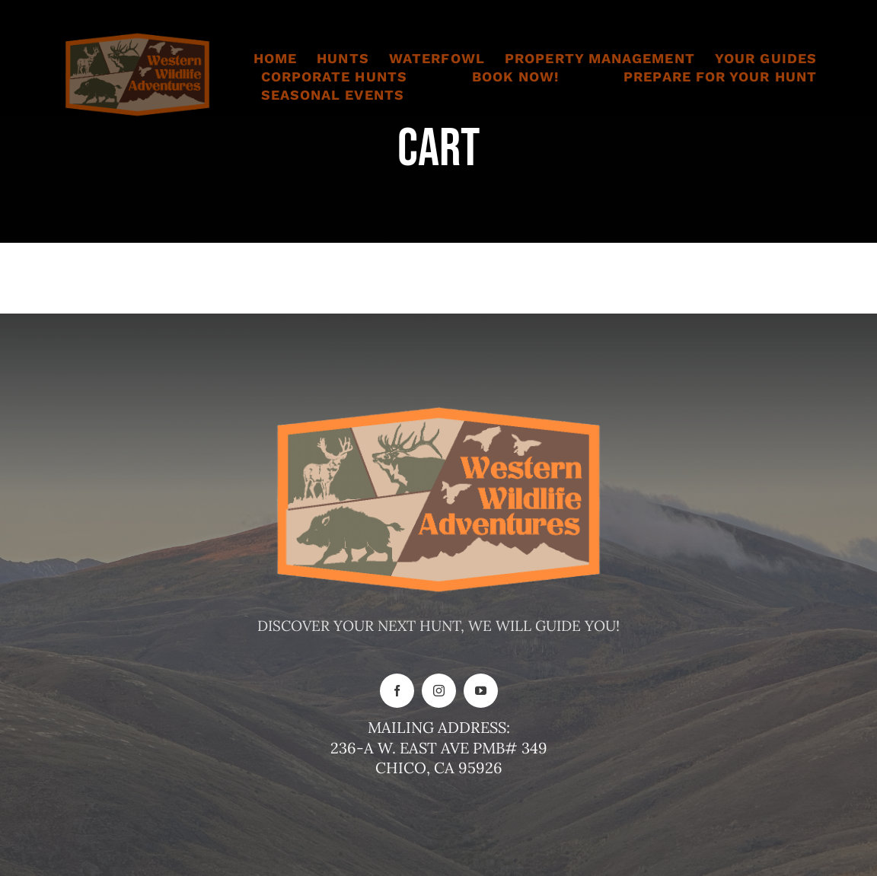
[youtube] (481, 691)
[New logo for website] (137, 37)
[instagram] (439, 691)
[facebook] (397, 691)
